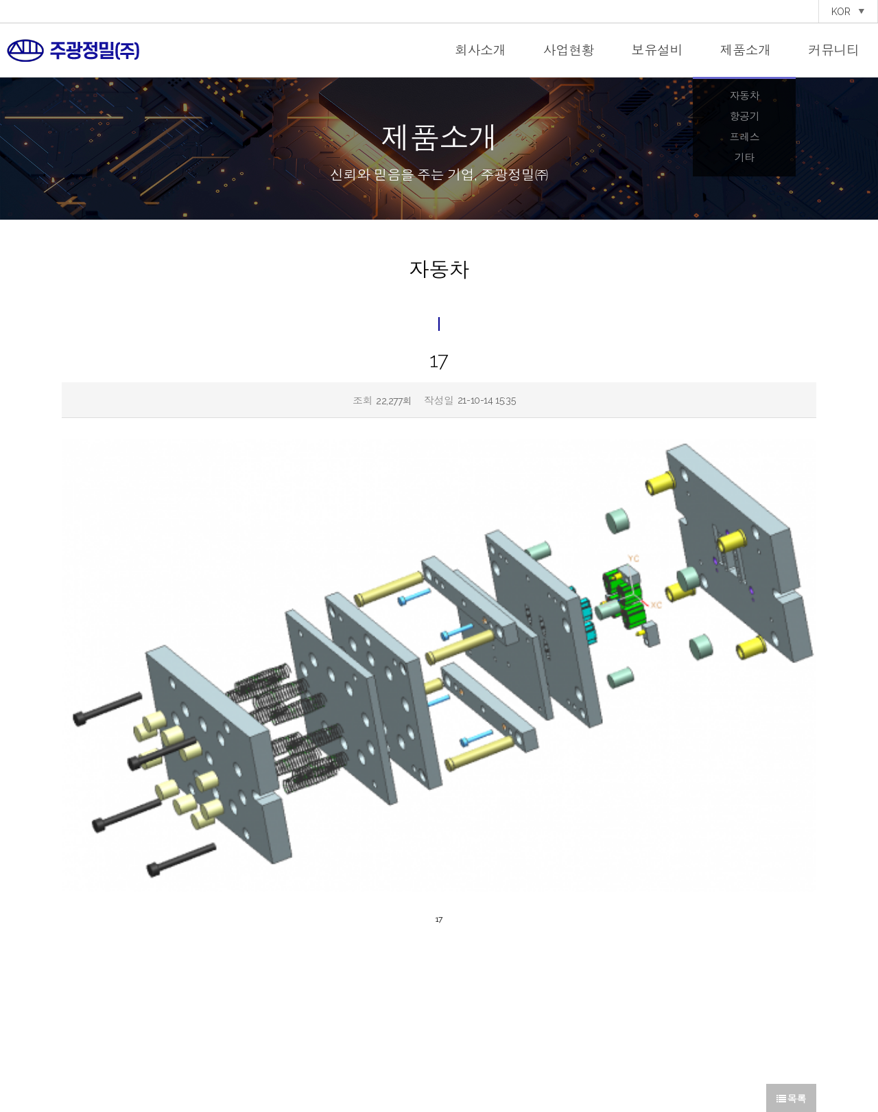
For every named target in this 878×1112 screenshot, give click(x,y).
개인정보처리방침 (422, 1064)
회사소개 (480, 50)
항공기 (744, 117)
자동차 (744, 96)
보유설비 (657, 50)
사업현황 (569, 50)
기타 (745, 158)
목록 (791, 893)
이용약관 (472, 1064)
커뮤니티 (833, 50)
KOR (848, 11)
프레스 (744, 137)
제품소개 (745, 50)
